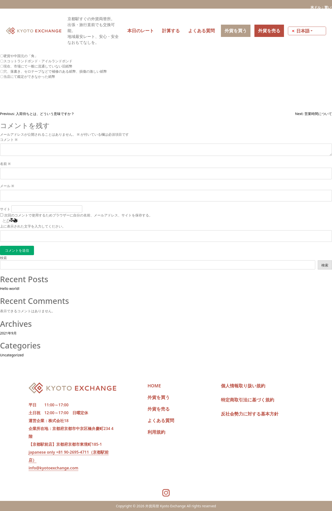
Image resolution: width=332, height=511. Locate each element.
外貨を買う (159, 397)
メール (7, 185)
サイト (5, 209)
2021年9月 (8, 333)
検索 (3, 257)
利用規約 (156, 432)
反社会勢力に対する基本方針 (250, 414)
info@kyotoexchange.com (53, 468)
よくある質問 (161, 420)
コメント (8, 139)
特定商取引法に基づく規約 (247, 400)
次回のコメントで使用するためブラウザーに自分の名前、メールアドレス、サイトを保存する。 (78, 215)
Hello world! (9, 288)
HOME (154, 386)
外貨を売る (159, 409)
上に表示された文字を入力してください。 (33, 226)
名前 (5, 163)
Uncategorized (12, 355)
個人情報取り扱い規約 (243, 386)
